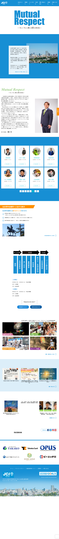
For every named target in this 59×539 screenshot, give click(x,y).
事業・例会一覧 (51, 420)
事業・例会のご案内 (42, 3)
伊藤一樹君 (51, 199)
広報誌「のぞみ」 (54, 3)
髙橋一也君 (22, 199)
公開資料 (38, 511)
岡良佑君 (8, 178)
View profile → (8, 184)
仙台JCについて (20, 3)
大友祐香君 (37, 199)
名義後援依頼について (31, 511)
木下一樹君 (22, 178)
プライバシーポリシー (21, 511)
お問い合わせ (44, 511)
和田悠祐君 (37, 178)
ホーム (13, 511)
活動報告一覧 (51, 457)
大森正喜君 (51, 178)
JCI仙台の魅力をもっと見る (49, 255)
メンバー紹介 (31, 3)
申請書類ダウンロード (23, 329)
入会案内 (36, 3)
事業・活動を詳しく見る (49, 381)
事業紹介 (26, 3)
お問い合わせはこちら (36, 329)
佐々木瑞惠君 (8, 199)
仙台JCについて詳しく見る (20, 78)
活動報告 (49, 3)
